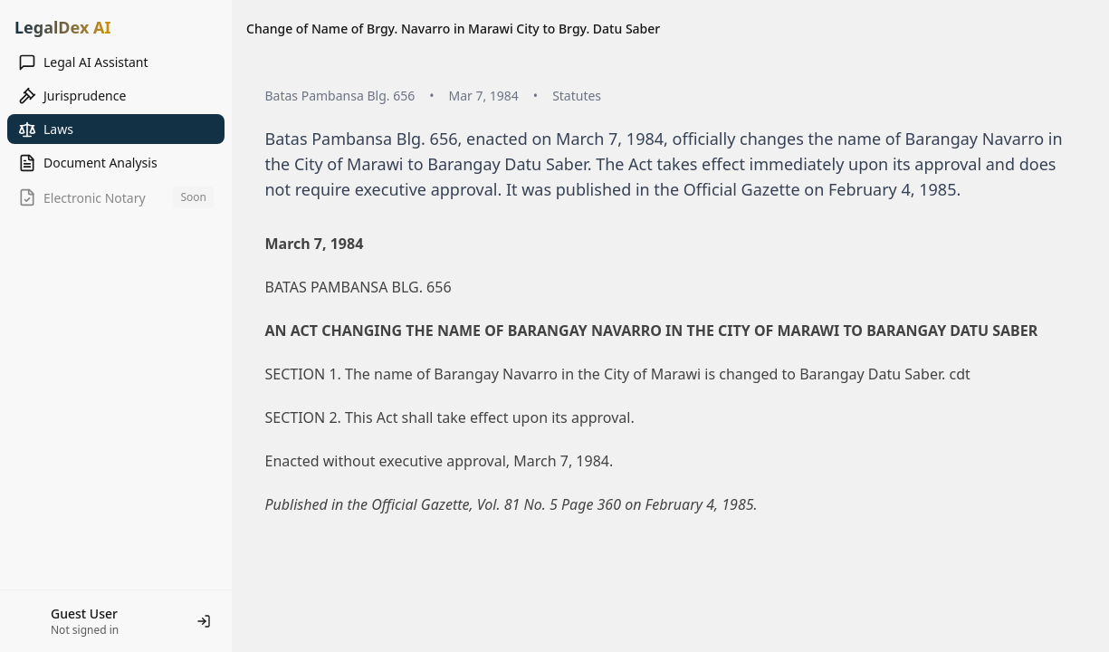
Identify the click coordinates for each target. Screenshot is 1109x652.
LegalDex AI (62, 27)
